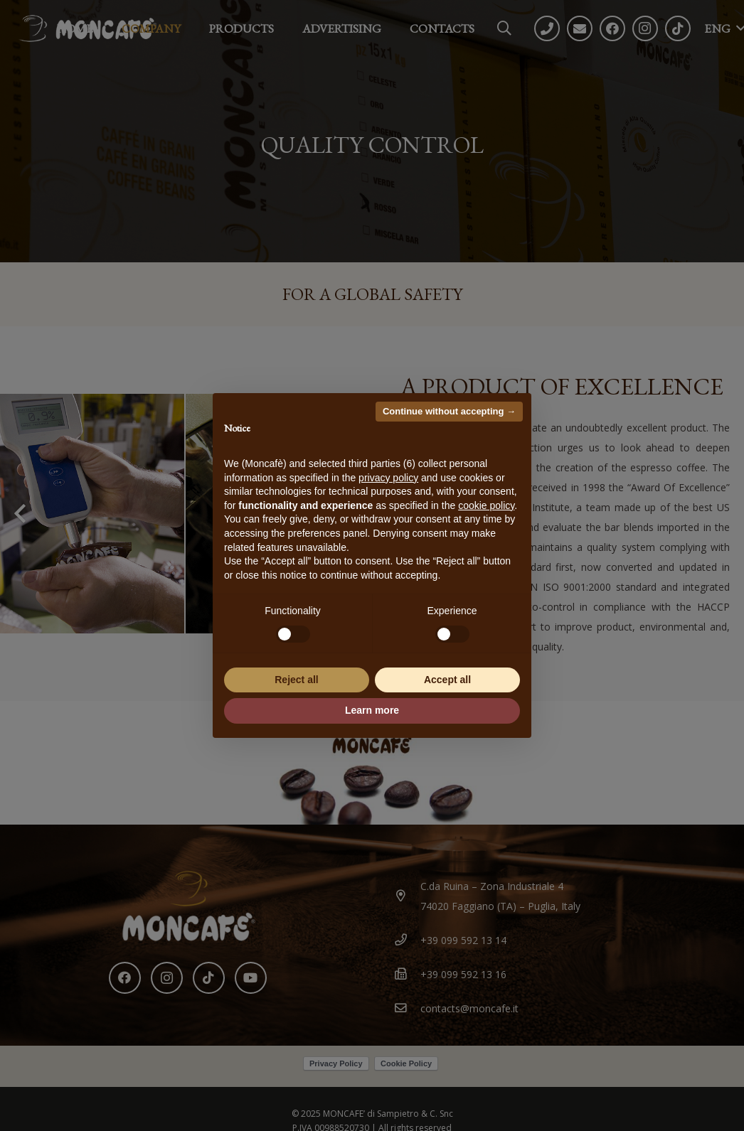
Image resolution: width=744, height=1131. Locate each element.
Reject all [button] (296, 679)
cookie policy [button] (486, 505)
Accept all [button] (447, 679)
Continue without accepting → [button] (449, 411)
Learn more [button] (372, 710)
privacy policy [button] (388, 477)
